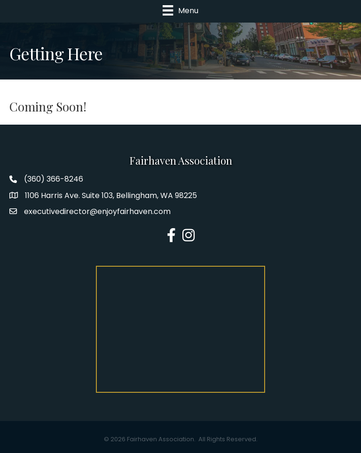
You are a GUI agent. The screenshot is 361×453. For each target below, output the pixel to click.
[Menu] (180, 10)
